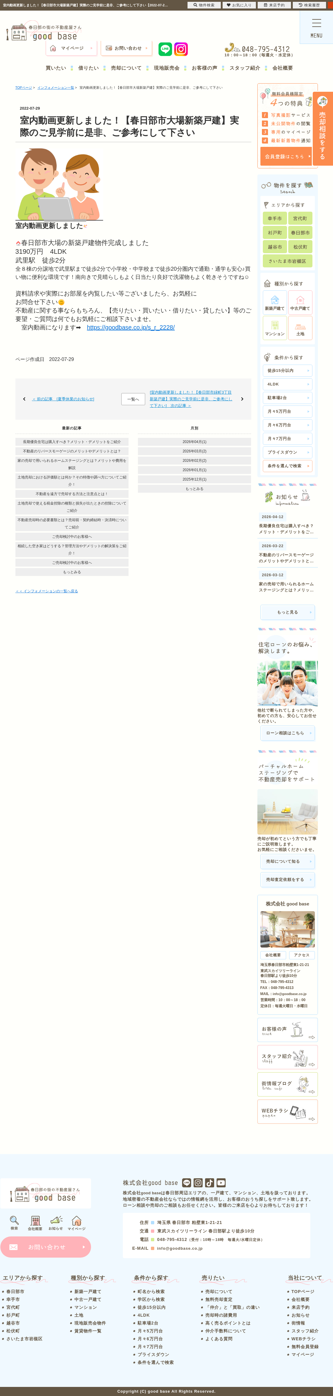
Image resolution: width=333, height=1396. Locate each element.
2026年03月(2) (195, 451)
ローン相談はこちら (285, 733)
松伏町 (13, 1330)
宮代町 (13, 1307)
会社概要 (283, 68)
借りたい (88, 68)
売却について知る (283, 861)
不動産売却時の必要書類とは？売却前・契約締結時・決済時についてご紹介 (72, 523)
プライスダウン (282, 452)
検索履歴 (309, 5)
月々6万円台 (279, 425)
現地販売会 (167, 68)
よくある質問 (219, 1338)
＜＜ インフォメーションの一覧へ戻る (46, 591)
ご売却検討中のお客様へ (72, 536)
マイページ (72, 48)
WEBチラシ (304, 1338)
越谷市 (13, 1323)
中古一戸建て (88, 1299)
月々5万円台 (279, 411)
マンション (85, 1307)
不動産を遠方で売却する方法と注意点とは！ (72, 494)
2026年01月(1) (195, 470)
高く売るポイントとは (228, 1323)
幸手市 (13, 1299)
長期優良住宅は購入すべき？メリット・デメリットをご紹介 (72, 442)
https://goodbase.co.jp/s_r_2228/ (131, 327)
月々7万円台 (279, 438)
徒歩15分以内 (281, 370)
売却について (126, 68)
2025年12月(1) (195, 479)
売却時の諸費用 (221, 1315)
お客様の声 (204, 68)
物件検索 (204, 5)
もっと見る (287, 612)
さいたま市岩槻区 (24, 1338)
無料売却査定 (219, 1299)
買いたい (56, 68)
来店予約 (301, 1307)
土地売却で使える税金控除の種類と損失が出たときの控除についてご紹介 (72, 507)
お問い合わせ (128, 48)
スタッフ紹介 (245, 68)
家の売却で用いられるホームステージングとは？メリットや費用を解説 (72, 464)
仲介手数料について (225, 1330)
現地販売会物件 (90, 1323)
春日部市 (15, 1291)
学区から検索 (151, 1299)
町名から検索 (151, 1291)
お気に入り (239, 5)
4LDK (273, 384)
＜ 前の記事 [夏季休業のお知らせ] (63, 399)
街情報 (298, 1323)
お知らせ (301, 1315)
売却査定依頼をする (285, 879)
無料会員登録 (305, 1346)
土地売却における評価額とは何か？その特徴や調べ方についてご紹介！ (72, 481)
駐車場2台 (277, 397)
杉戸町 (13, 1315)
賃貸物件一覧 (88, 1330)
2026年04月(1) (195, 442)
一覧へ (133, 399)
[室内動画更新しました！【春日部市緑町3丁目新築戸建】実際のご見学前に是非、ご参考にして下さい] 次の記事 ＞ (191, 399)
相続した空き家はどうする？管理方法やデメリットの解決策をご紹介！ (72, 549)
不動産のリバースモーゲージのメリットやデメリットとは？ (72, 451)
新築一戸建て (88, 1291)
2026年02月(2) (195, 460)
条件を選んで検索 (285, 466)
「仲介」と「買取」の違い (232, 1307)
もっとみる (72, 572)
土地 (78, 1315)
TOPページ (303, 1291)
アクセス (302, 955)
